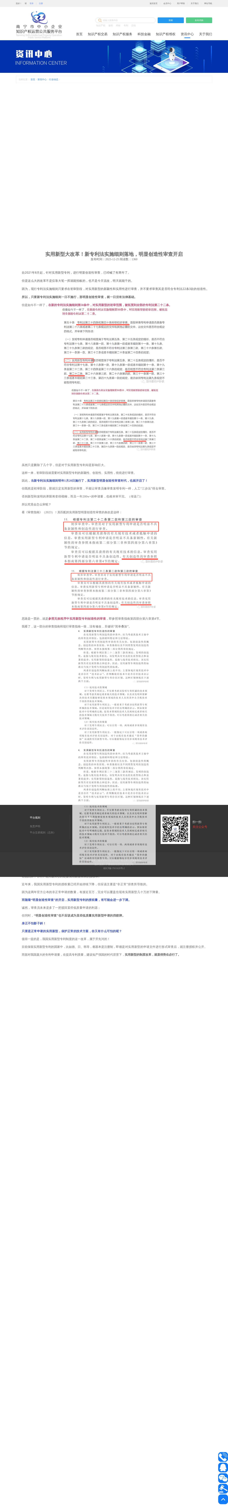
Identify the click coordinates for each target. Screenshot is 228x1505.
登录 (32, 3)
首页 (79, 34)
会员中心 (167, 3)
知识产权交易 (97, 34)
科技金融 (144, 34)
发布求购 (199, 20)
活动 (133, 25)
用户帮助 (181, 3)
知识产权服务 (122, 34)
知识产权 (100, 25)
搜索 (171, 20)
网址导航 (208, 3)
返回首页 (154, 3)
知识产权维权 (165, 34)
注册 (41, 3)
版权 (110, 25)
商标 (118, 25)
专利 (126, 25)
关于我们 (195, 3)
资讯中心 (187, 34)
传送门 (135, 725)
